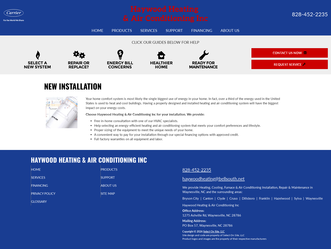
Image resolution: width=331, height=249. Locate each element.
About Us (230, 30)
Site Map (115, 196)
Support (174, 30)
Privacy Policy (52, 196)
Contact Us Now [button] (290, 53)
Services (148, 30)
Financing (201, 30)
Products (122, 30)
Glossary (46, 205)
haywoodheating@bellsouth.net (213, 178)
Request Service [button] (290, 64)
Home (97, 30)
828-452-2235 (196, 169)
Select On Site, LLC (214, 231)
